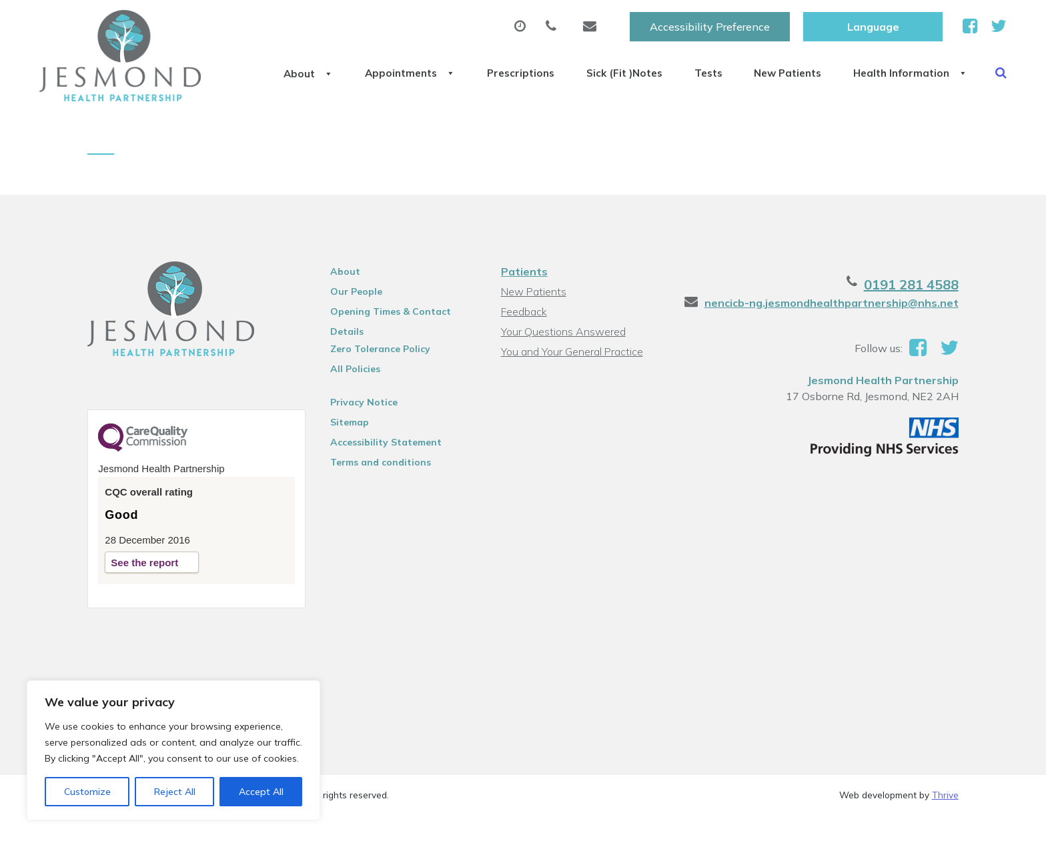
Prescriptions (483, 66)
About (246, 66)
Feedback (524, 343)
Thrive (945, 826)
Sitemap (349, 454)
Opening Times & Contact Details (390, 345)
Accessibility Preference (710, 24)
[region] (173, 750)
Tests (696, 66)
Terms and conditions (380, 494)
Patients (524, 303)
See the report (144, 594)
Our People (356, 323)
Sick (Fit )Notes (599, 66)
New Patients (788, 66)
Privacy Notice (364, 434)
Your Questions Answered (563, 363)
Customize (87, 792)
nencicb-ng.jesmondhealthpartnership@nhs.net (831, 334)
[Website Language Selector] (873, 24)
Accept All (261, 792)
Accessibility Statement (386, 474)
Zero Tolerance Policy (380, 381)
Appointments (360, 66)
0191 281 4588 (911, 316)
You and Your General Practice (572, 383)
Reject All (174, 792)
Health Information (925, 66)
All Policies (355, 401)
